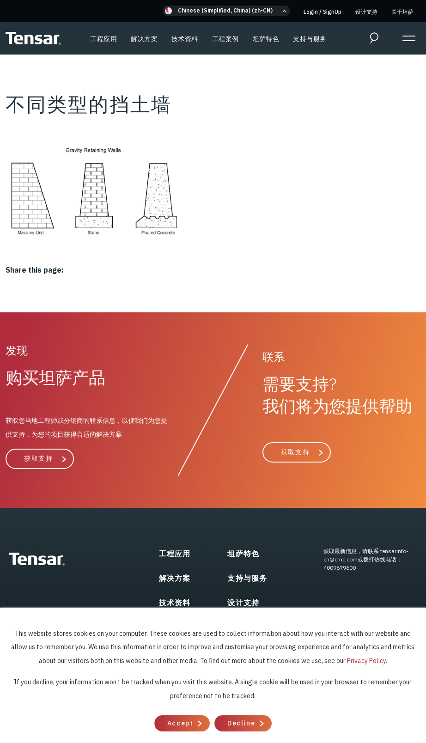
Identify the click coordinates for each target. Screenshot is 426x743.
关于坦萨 (402, 11)
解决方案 (144, 39)
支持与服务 (309, 39)
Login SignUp (322, 11)
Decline (241, 723)
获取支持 (38, 458)
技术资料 (184, 39)
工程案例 (225, 39)
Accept (180, 723)
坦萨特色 (266, 39)
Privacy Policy (366, 661)
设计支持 (366, 11)
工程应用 (103, 39)
